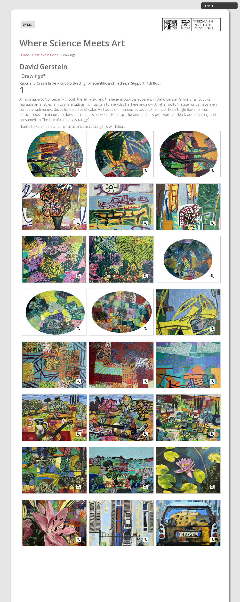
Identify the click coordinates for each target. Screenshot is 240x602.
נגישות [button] (208, 5)
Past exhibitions (45, 54)
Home (24, 54)
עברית (27, 24)
